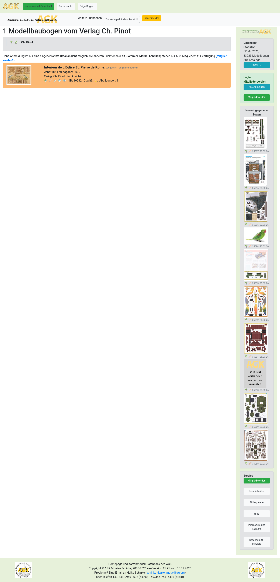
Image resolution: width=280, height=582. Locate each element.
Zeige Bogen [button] (87, 6)
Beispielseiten (256, 491)
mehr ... (256, 64)
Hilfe (256, 513)
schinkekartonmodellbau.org (165, 572)
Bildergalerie (257, 502)
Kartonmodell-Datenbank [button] (38, 6)
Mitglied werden (257, 97)
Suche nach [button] (65, 6)
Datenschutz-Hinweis (256, 542)
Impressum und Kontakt (256, 527)
